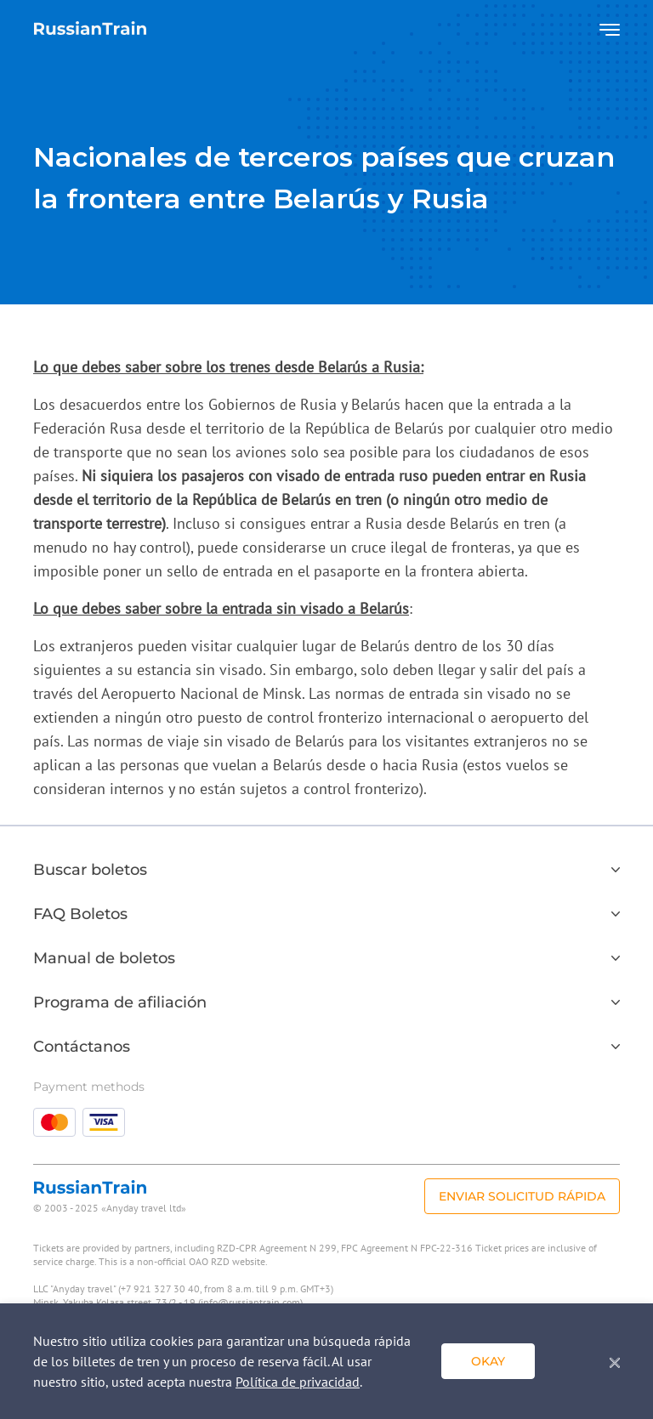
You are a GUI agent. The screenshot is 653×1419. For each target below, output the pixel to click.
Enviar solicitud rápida (522, 1196)
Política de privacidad (298, 1381)
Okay (488, 1361)
